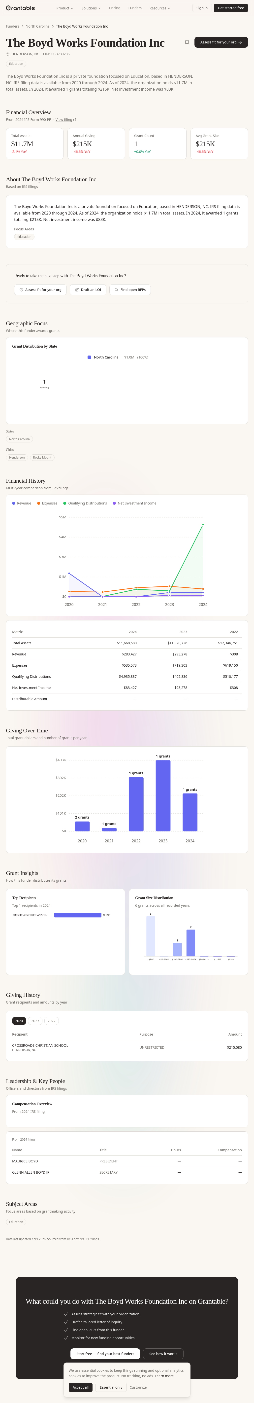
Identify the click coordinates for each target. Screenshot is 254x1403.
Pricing (114, 7)
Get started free (231, 7)
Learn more (164, 1375)
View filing (66, 119)
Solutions (91, 8)
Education (16, 64)
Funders (135, 7)
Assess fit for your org (221, 42)
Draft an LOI (88, 289)
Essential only (111, 1387)
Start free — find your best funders (105, 1353)
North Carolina (38, 26)
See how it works (163, 1353)
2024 (19, 1020)
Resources (160, 8)
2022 (52, 1020)
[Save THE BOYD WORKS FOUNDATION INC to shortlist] (187, 42)
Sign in (202, 7)
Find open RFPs (130, 289)
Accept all (81, 1387)
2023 (35, 1020)
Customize (138, 1387)
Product (65, 8)
